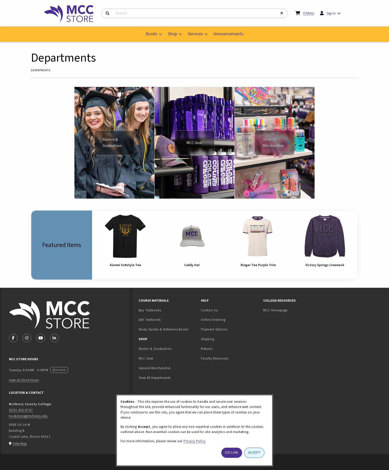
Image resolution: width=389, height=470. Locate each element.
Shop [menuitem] (172, 34)
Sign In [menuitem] (331, 13)
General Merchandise (155, 368)
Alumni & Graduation (155, 348)
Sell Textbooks (165, 319)
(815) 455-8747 (21, 410)
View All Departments (155, 377)
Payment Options (214, 329)
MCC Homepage (275, 310)
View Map (20, 443)
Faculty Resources (214, 358)
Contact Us (209, 310)
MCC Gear (146, 358)
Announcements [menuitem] (228, 34)
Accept (254, 452)
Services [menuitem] (195, 34)
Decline (231, 452)
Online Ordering (213, 319)
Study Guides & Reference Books (164, 329)
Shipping (207, 339)
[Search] (107, 13)
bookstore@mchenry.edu (28, 416)
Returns (207, 348)
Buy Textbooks (150, 310)
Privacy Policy (195, 441)
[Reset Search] (281, 13)
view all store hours (24, 380)
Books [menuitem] (151, 34)
